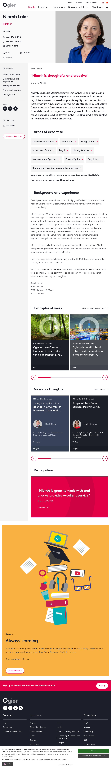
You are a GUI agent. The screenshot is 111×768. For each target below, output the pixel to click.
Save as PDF (9, 125)
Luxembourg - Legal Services (68, 731)
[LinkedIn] (10, 108)
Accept (93, 751)
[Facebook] (15, 108)
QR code (25, 52)
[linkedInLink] (15, 708)
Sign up (102, 686)
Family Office (48, 175)
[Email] (5, 108)
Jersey (59, 723)
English (8, 764)
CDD (85, 740)
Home (33, 69)
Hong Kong (34, 744)
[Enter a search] (107, 7)
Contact (79, 3)
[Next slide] (105, 377)
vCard (6, 52)
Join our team (15, 671)
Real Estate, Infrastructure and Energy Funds (52, 180)
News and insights (78, 7)
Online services (92, 3)
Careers (69, 3)
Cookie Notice (61, 760)
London (60, 727)
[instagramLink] (10, 708)
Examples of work (11, 86)
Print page (8, 120)
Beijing (32, 723)
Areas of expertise (11, 75)
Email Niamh (11, 46)
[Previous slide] (33, 377)
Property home (89, 744)
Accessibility (88, 731)
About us (97, 7)
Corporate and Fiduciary (12, 731)
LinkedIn (7, 57)
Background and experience (11, 80)
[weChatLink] (21, 708)
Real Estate (93, 175)
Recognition (9, 94)
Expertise (44, 7)
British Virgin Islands (38, 727)
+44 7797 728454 (12, 41)
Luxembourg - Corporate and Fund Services (68, 737)
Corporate (36, 175)
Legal (5, 723)
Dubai (32, 736)
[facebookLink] (5, 708)
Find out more (101, 389)
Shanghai (60, 743)
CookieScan (69, 765)
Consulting (7, 727)
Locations (59, 7)
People (31, 7)
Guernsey (33, 740)
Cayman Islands (36, 731)
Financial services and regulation (71, 175)
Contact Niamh (13, 136)
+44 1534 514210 (12, 37)
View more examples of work (95, 308)
